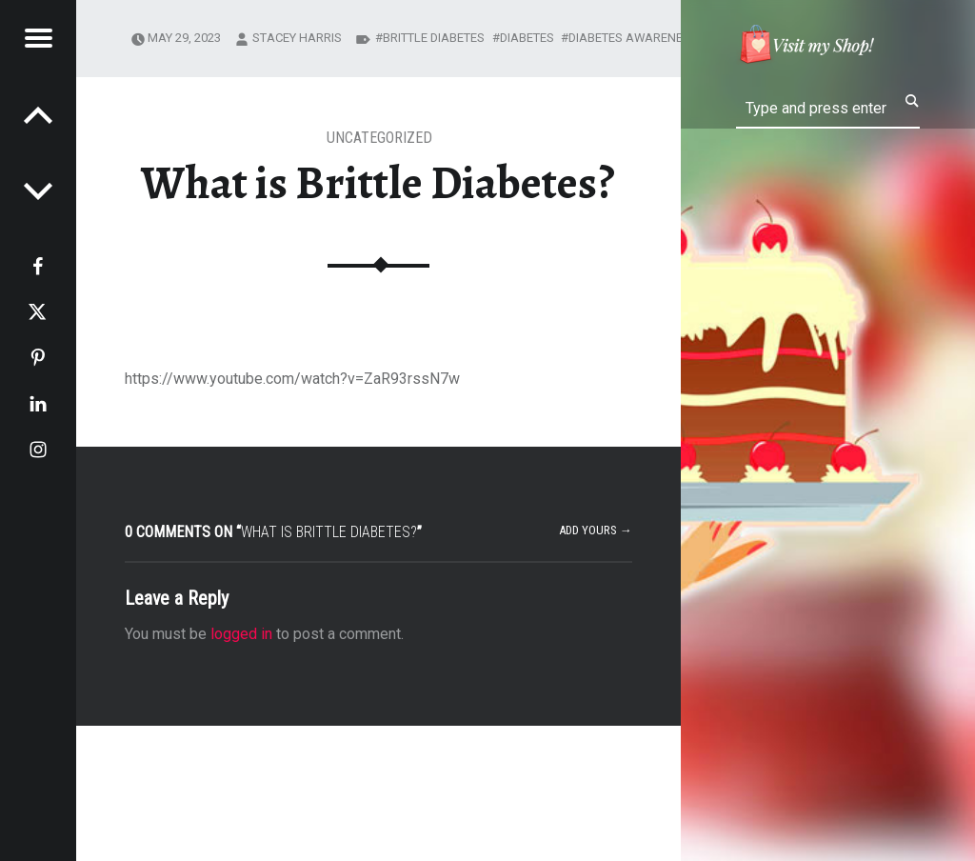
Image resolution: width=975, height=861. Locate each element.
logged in (241, 634)
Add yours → (595, 530)
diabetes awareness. (634, 37)
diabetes (527, 37)
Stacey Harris (297, 37)
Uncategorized (379, 138)
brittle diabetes (434, 37)
